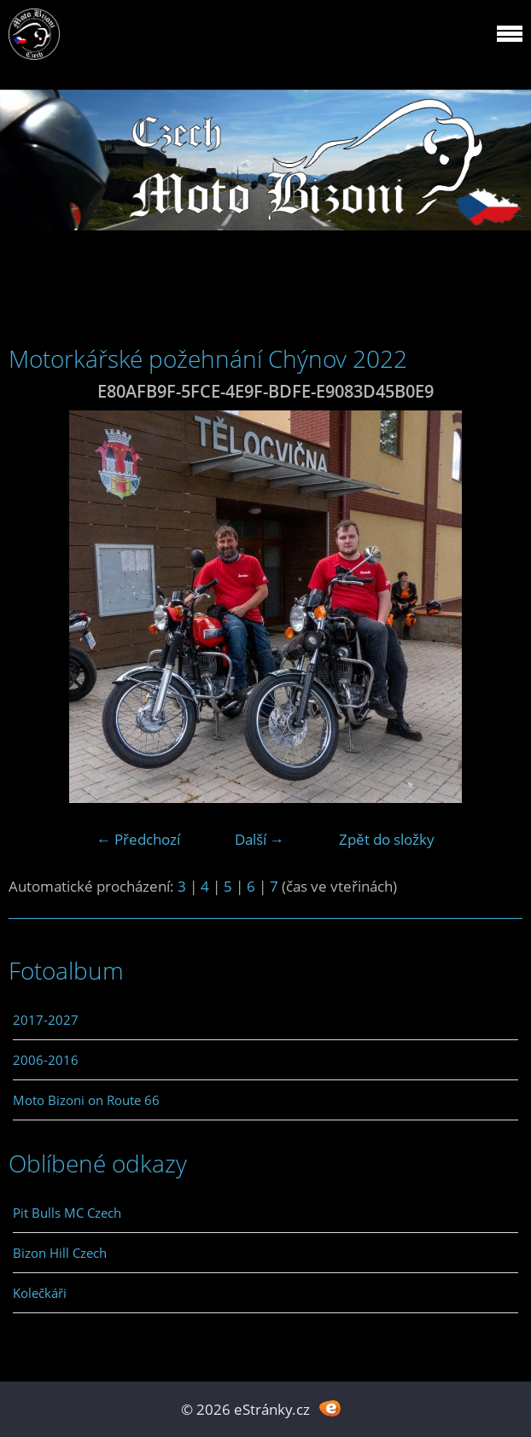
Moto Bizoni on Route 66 (86, 1099)
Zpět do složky (387, 839)
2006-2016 (46, 1059)
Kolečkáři (40, 1292)
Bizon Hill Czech (60, 1252)
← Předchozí (138, 839)
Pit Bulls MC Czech (67, 1212)
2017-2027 (46, 1019)
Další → (259, 839)
